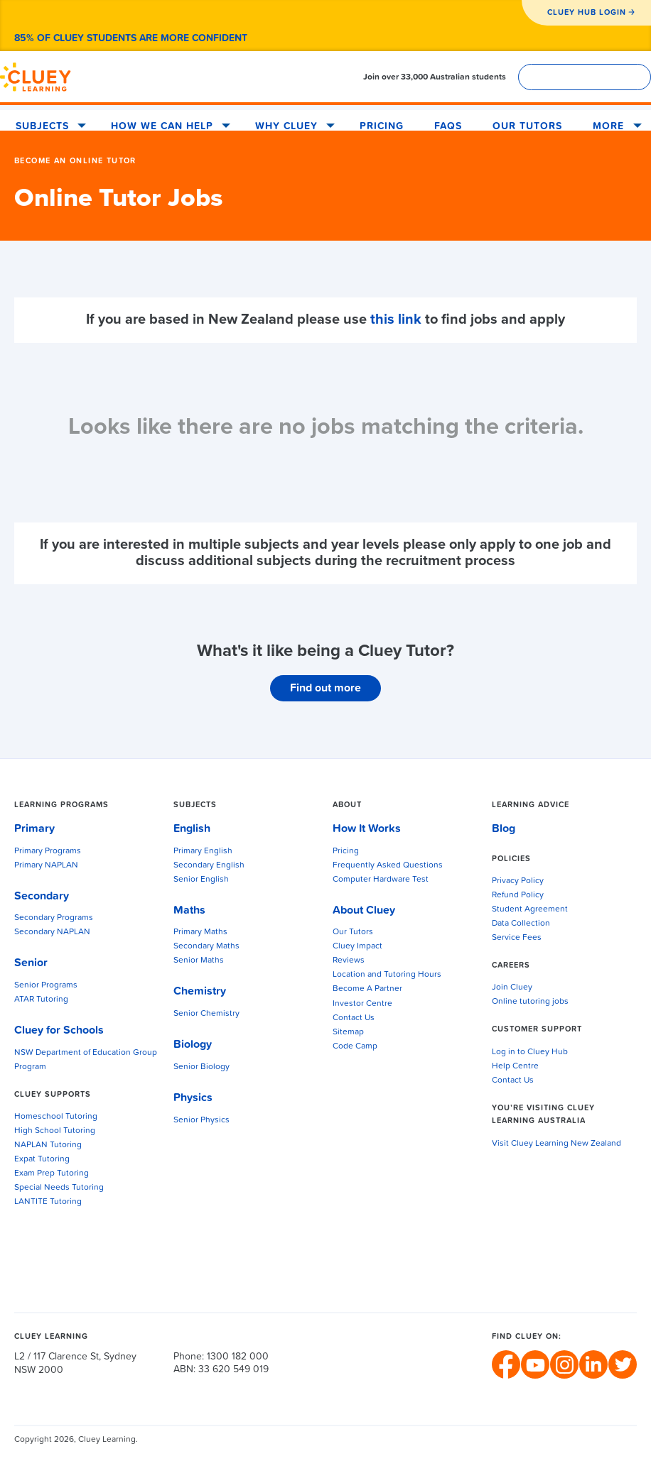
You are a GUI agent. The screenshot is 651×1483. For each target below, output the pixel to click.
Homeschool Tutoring (55, 1116)
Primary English (202, 851)
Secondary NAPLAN (52, 932)
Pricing (382, 126)
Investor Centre (362, 1004)
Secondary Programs (53, 918)
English (191, 828)
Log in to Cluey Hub (530, 1052)
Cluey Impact (357, 946)
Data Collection (521, 923)
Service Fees (517, 938)
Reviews (349, 960)
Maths (189, 910)
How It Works (367, 828)
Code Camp (355, 1046)
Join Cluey (512, 987)
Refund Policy (518, 895)
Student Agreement (530, 909)
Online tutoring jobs (530, 1001)
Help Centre (515, 1066)
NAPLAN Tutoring (48, 1145)
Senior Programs (45, 985)
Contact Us (354, 1018)
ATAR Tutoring (41, 999)
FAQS (448, 126)
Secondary (41, 896)
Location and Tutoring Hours (387, 974)
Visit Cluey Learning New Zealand (556, 1143)
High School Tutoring (54, 1131)
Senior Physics (201, 1120)
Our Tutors (527, 126)
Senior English (201, 879)
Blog (503, 828)
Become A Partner (367, 989)
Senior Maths (198, 960)
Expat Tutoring (42, 1159)
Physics (192, 1097)
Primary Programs (47, 851)
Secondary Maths (206, 946)
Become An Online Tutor (75, 161)
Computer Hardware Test (381, 879)
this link (395, 319)
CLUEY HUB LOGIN (586, 12)
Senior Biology (201, 1067)
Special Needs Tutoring (59, 1187)
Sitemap (348, 1032)
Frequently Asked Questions (388, 865)
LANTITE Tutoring (48, 1202)
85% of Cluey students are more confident (130, 38)
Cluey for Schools (59, 1030)
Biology (192, 1044)
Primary (34, 828)
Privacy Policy (518, 881)
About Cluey (364, 910)
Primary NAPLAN (46, 865)
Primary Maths (200, 932)
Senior (31, 962)
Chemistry (199, 991)
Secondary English (208, 865)
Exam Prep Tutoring (51, 1173)
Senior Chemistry (206, 1013)
